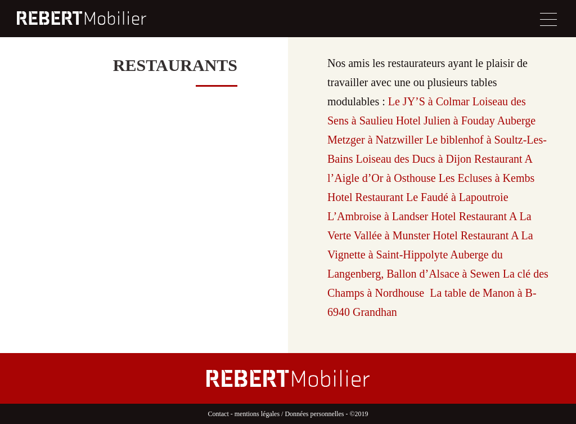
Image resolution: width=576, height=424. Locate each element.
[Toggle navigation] (548, 19)
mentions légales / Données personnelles (289, 414)
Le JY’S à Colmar (429, 101)
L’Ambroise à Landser (377, 216)
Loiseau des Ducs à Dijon (414, 159)
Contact (218, 414)
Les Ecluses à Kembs (487, 178)
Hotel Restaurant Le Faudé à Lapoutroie (417, 197)
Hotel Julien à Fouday (445, 120)
